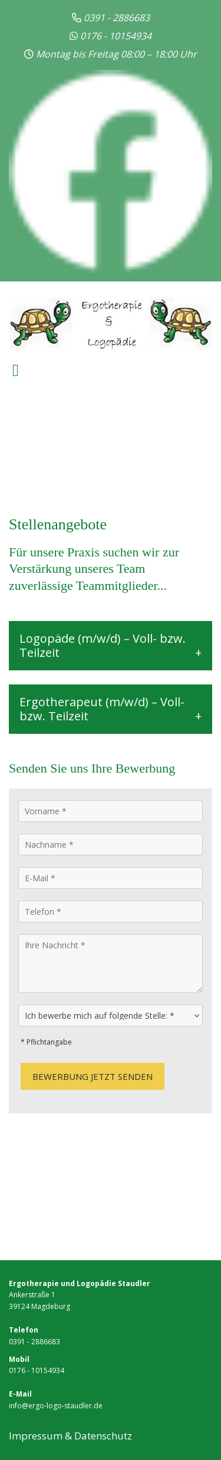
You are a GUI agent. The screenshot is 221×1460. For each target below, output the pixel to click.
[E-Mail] (110, 878)
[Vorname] (110, 811)
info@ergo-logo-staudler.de (56, 1406)
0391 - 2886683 (34, 1342)
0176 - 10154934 (115, 35)
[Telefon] (110, 911)
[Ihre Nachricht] (110, 963)
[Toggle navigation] (15, 370)
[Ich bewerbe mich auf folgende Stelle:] (110, 1015)
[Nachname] (110, 844)
